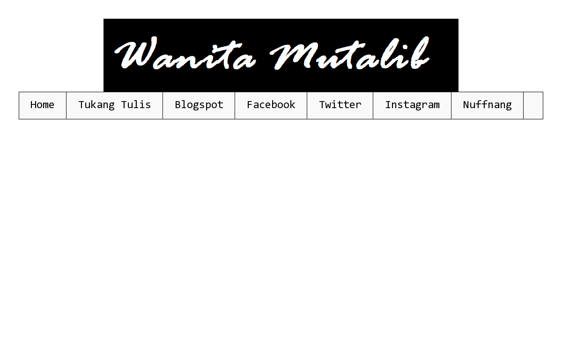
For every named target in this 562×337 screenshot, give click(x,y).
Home (42, 105)
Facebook (271, 105)
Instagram (412, 105)
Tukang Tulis (114, 105)
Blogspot (199, 105)
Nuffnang (487, 105)
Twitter (340, 105)
